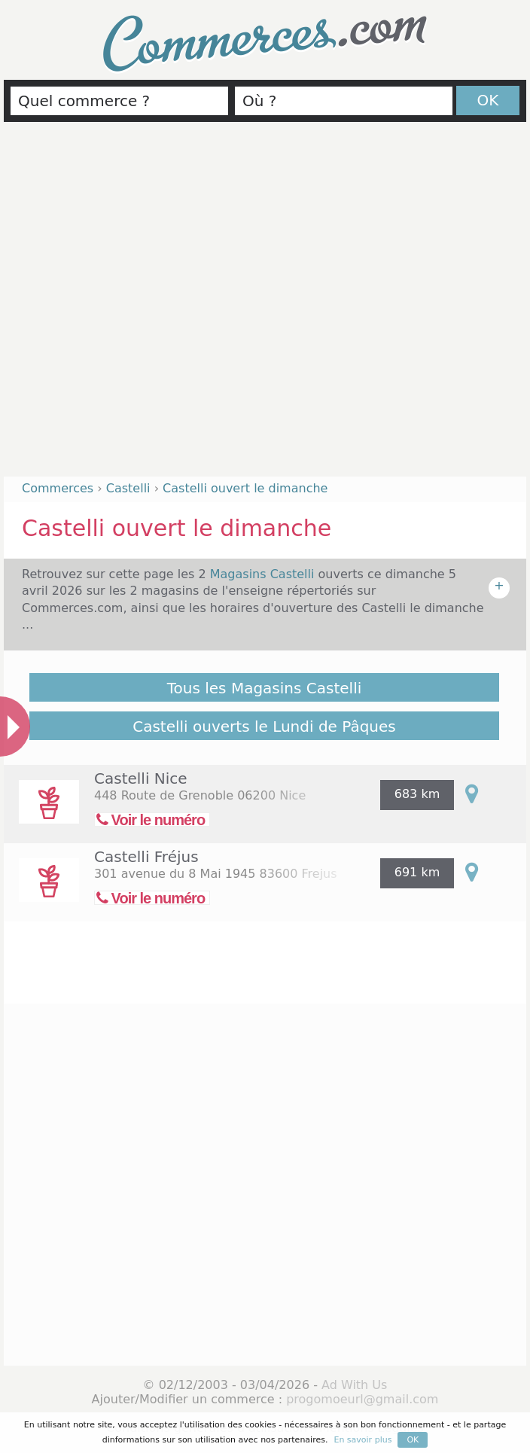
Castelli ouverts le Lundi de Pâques (264, 726)
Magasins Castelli (264, 574)
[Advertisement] (153, 305)
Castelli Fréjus (146, 857)
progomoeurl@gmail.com (362, 1399)
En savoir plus (362, 1440)
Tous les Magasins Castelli (264, 688)
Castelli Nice (140, 778)
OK (488, 100)
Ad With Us (354, 1385)
